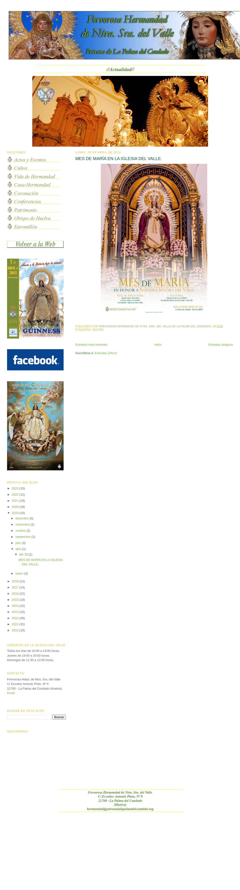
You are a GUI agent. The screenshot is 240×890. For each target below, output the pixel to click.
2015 (16, 599)
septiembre (24, 536)
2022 (16, 494)
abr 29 (23, 554)
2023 (16, 488)
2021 (16, 500)
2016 (16, 593)
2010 (16, 630)
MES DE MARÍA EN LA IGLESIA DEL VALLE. (118, 158)
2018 (16, 581)
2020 (16, 507)
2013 (16, 612)
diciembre (23, 518)
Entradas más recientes (91, 344)
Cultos (98, 329)
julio (19, 543)
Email (11, 693)
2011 (16, 624)
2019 (16, 513)
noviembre (23, 524)
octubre (21, 530)
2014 (16, 606)
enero (20, 573)
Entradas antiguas (220, 344)
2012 (16, 618)
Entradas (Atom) (106, 353)
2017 (16, 587)
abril (19, 549)
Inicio (157, 344)
